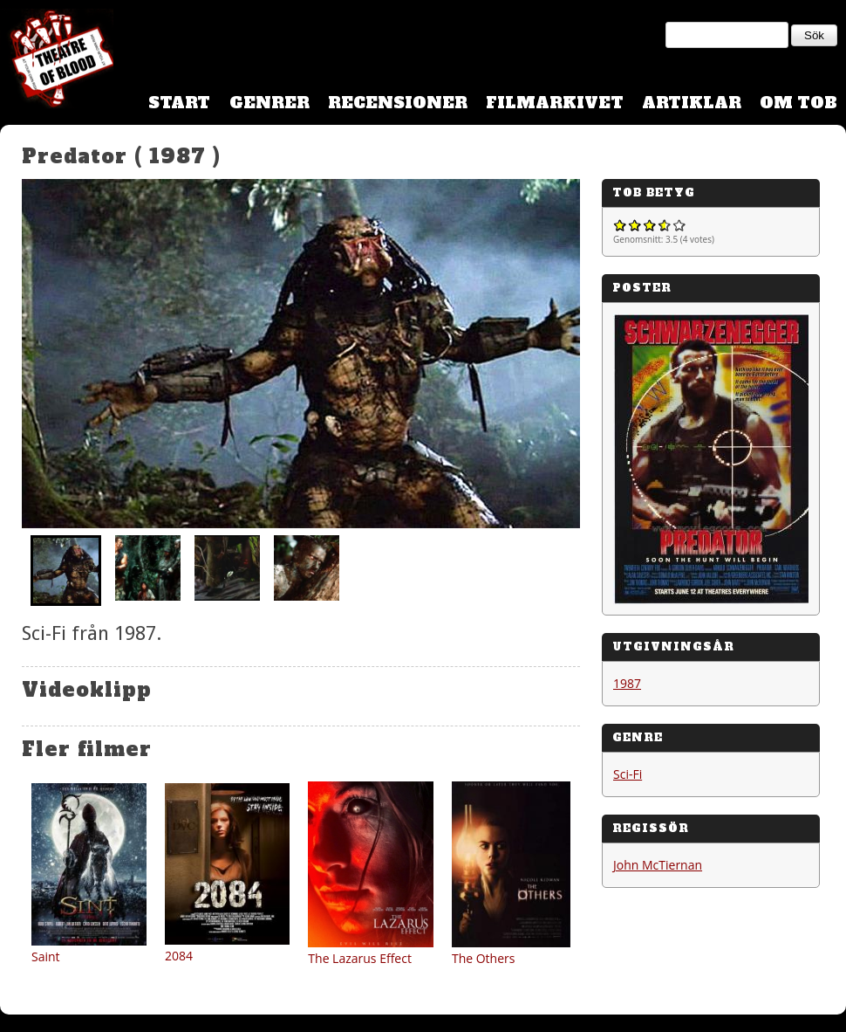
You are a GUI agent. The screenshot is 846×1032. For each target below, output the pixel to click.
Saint (45, 956)
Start (179, 103)
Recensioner (397, 103)
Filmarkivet (555, 103)
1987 (627, 683)
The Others (483, 958)
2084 (179, 955)
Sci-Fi (627, 774)
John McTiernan (657, 865)
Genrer (269, 103)
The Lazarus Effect (360, 958)
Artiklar (691, 103)
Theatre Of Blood (56, 61)
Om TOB (798, 103)
